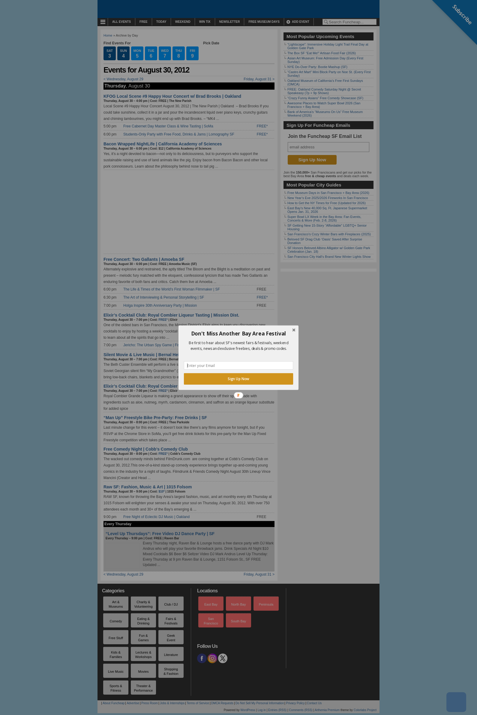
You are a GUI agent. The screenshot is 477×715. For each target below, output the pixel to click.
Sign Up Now (238, 378)
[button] (238, 333)
